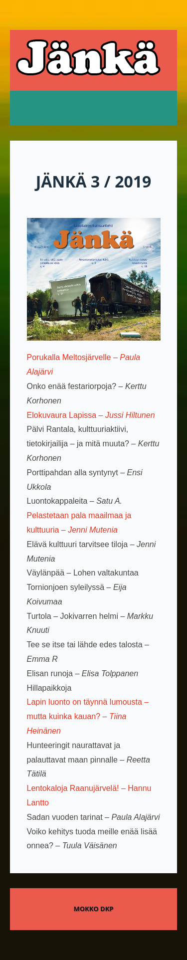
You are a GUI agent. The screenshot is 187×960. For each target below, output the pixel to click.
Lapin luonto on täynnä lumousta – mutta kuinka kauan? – (88, 716)
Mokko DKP (93, 908)
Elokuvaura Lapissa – (91, 415)
